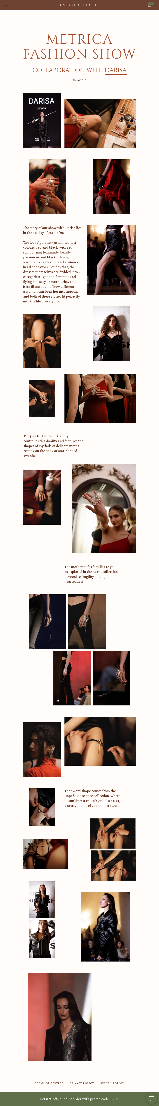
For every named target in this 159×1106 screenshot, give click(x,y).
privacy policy (82, 1083)
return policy (112, 1083)
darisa (116, 70)
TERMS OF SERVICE (49, 1083)
